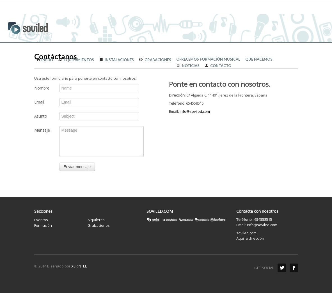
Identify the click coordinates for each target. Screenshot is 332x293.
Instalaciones (116, 60)
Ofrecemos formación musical (208, 59)
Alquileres (96, 219)
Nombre (41, 88)
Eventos (41, 219)
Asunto (40, 116)
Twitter (282, 268)
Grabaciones (154, 60)
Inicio (44, 60)
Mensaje (42, 130)
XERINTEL (79, 266)
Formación (43, 225)
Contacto (218, 65)
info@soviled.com (195, 111)
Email (39, 102)
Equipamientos (75, 60)
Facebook (294, 268)
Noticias (188, 65)
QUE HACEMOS (259, 59)
